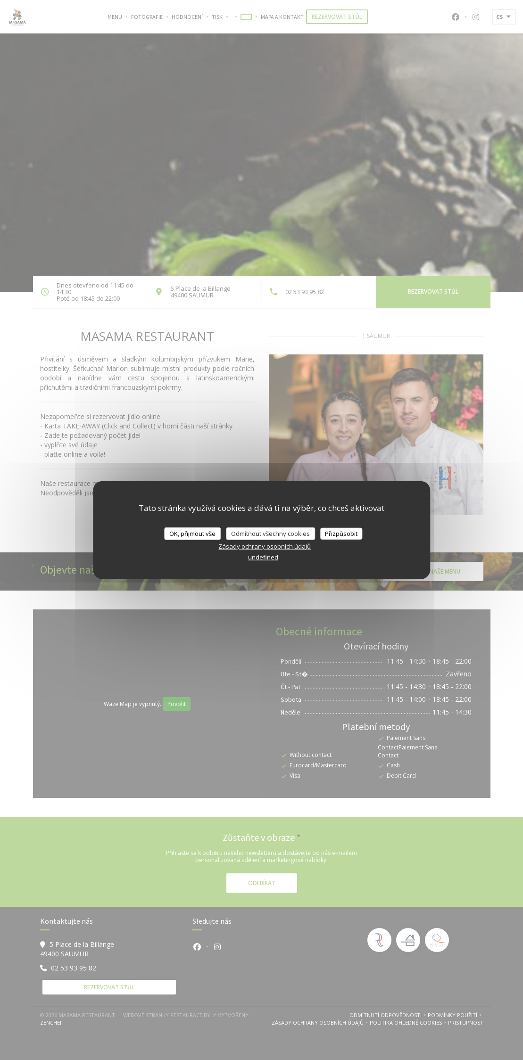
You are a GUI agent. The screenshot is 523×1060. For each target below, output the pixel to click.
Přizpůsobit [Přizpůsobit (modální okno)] (341, 533)
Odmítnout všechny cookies (270, 533)
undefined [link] (263, 557)
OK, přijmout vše (192, 533)
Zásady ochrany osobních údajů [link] (264, 546)
